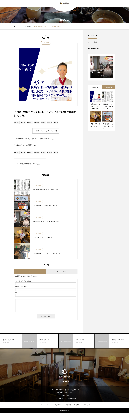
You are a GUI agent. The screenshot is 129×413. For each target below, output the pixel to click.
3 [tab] (103, 75)
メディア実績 (45, 43)
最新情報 (76, 405)
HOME (40, 405)
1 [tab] (100, 75)
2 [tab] (101, 75)
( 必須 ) (23, 281)
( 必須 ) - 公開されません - (23, 286)
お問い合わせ (86, 405)
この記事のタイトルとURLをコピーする (45, 131)
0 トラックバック (61, 271)
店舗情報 (68, 405)
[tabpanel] (101, 67)
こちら (22, 145)
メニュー (48, 405)
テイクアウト (58, 405)
